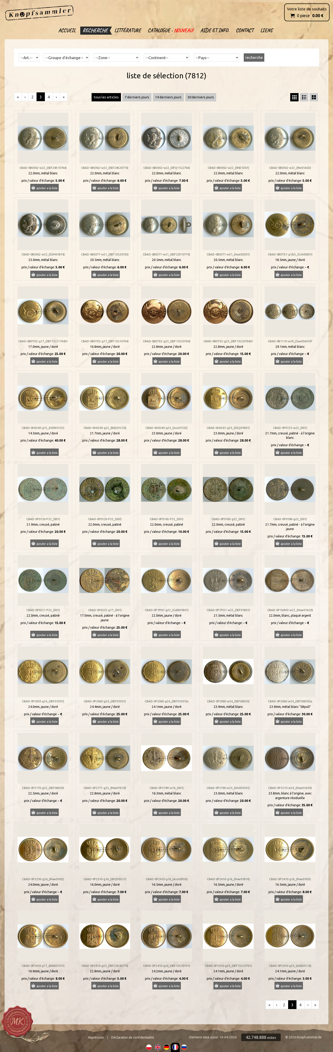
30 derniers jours (201, 97)
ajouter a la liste (47, 188)
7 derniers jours (137, 97)
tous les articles (106, 97)
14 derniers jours (168, 97)
